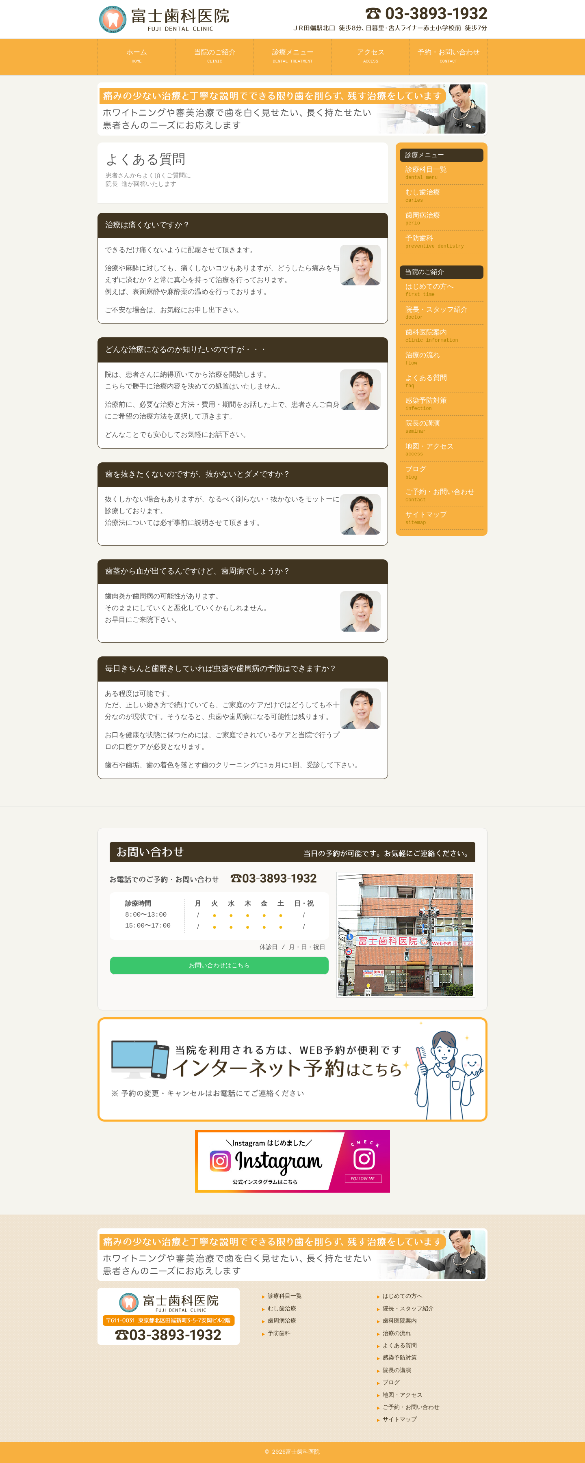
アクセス (371, 56)
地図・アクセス (429, 446)
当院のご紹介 (215, 56)
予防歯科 (419, 238)
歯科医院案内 (426, 332)
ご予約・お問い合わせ (439, 492)
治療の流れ (422, 355)
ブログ (415, 469)
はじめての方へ (429, 286)
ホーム (136, 56)
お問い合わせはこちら (219, 970)
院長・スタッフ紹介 (436, 310)
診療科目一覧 (426, 170)
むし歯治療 (422, 192)
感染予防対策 (426, 401)
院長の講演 (422, 423)
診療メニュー (293, 56)
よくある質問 (426, 378)
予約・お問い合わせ (449, 56)
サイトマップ (426, 515)
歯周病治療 (422, 215)
